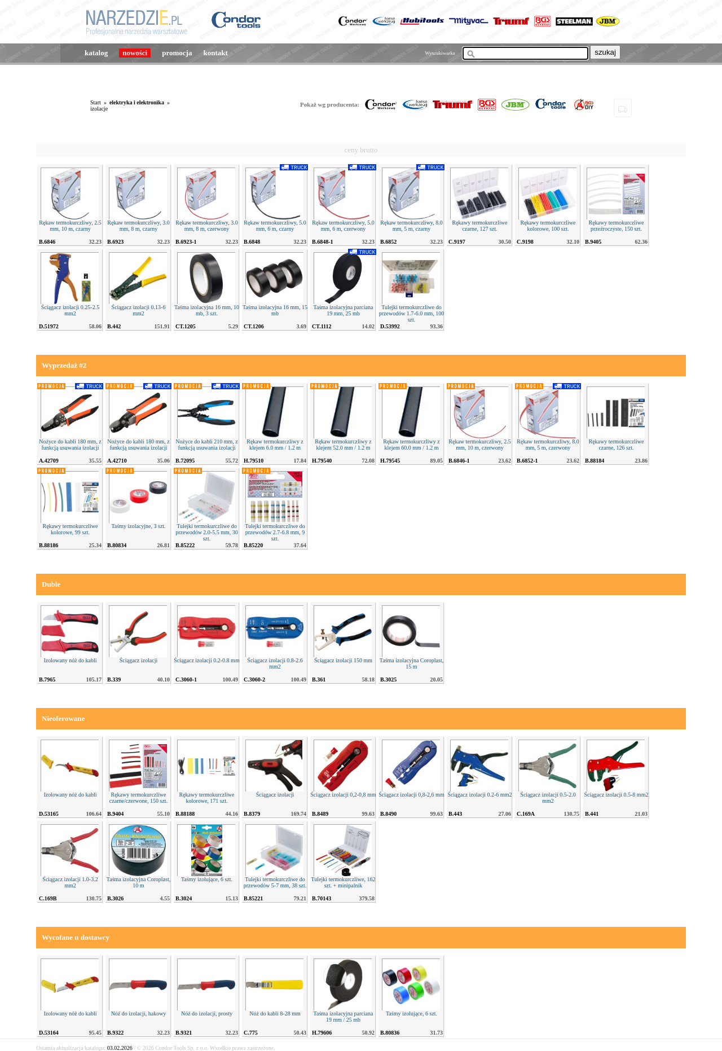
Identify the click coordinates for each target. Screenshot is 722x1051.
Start (95, 102)
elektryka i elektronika (136, 102)
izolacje (99, 108)
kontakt (215, 53)
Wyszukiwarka (440, 53)
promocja (177, 53)
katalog (96, 53)
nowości (134, 53)
